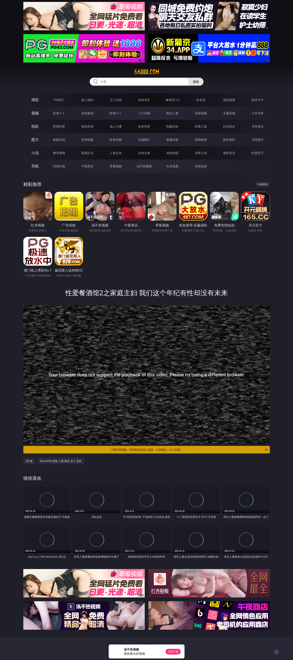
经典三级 (201, 126)
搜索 (196, 82)
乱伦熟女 (229, 126)
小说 (35, 152)
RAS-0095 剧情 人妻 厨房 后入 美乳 (61, 461)
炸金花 (200, 100)
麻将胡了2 (172, 100)
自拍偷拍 (87, 113)
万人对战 (116, 100)
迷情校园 (172, 153)
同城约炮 (59, 166)
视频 (35, 113)
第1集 (29, 461)
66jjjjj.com (146, 72)
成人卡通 (116, 126)
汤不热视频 (144, 166)
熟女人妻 (172, 113)
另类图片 (257, 140)
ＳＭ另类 (257, 113)
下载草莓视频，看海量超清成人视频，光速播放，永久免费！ (189, 449)
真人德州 (87, 100)
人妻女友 (116, 153)
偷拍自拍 (87, 126)
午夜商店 (87, 166)
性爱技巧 (257, 153)
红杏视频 (172, 166)
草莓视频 (116, 166)
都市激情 (59, 153)
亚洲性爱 (59, 126)
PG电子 (59, 100)
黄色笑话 (229, 153)
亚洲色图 (87, 140)
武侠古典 (144, 153)
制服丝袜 (172, 126)
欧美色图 (116, 140)
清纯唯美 (201, 140)
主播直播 (229, 113)
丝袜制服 (201, 113)
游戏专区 (144, 100)
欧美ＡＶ (116, 113)
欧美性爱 (144, 126)
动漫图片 (144, 140)
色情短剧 (201, 166)
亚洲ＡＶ (59, 113)
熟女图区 (229, 140)
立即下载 (173, 651)
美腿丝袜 (172, 140)
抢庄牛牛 (257, 100)
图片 (35, 139)
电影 (35, 126)
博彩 (35, 99)
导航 (35, 166)
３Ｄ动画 (144, 113)
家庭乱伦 (87, 153)
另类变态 (257, 126)
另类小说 (201, 153)
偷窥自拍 (59, 140)
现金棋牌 (229, 100)
